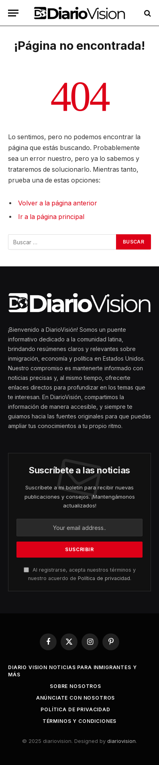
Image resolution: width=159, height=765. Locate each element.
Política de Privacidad (75, 709)
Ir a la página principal (51, 217)
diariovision (121, 741)
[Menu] (13, 13)
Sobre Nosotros (75, 686)
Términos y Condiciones (79, 721)
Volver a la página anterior (57, 203)
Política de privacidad (104, 578)
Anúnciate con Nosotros (75, 698)
